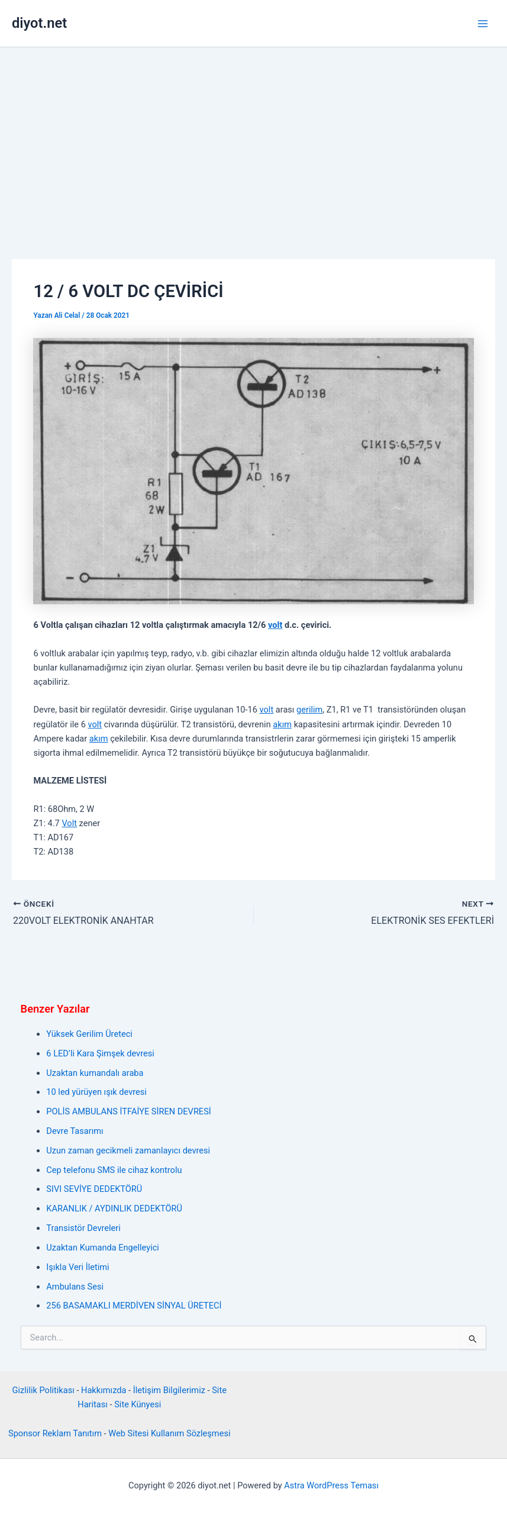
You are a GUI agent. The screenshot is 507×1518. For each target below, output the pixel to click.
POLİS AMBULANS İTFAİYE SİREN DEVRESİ (128, 1111)
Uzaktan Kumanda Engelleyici (102, 1247)
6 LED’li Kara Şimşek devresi (100, 1053)
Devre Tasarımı (74, 1131)
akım (282, 724)
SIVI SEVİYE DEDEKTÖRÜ (94, 1189)
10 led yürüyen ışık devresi (96, 1092)
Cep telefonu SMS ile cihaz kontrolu (114, 1170)
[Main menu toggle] (482, 23)
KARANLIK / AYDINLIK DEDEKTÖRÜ (114, 1208)
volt (275, 625)
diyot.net (39, 23)
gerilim (309, 709)
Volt (69, 823)
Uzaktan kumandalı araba (94, 1073)
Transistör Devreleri (83, 1228)
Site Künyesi (137, 1404)
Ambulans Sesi (75, 1286)
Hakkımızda (103, 1390)
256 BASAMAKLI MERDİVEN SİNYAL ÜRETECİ (133, 1305)
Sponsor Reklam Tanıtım (55, 1433)
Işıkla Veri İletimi (77, 1267)
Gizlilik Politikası (43, 1390)
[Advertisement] (253, 136)
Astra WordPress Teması (331, 1485)
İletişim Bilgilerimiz (169, 1390)
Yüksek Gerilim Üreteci (89, 1034)
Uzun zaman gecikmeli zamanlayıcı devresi (128, 1150)
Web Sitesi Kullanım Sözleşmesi (169, 1433)
